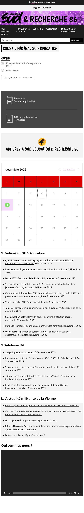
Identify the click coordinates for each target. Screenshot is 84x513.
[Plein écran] (79, 493)
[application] (42, 473)
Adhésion (38, 29)
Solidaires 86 (14, 345)
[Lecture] (4, 493)
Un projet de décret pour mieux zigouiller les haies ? (31, 420)
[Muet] (75, 493)
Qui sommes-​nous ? (5, 31)
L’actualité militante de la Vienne (30, 398)
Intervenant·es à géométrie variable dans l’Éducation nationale (36, 269)
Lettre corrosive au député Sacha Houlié (25, 435)
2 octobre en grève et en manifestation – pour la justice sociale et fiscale (41, 367)
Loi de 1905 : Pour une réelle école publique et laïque (31, 278)
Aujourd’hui (69, 169)
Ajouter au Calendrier (16, 78)
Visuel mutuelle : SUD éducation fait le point (27, 302)
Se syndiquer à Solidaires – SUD (21, 352)
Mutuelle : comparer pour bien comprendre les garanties (33, 325)
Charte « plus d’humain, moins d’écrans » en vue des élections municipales (42, 405)
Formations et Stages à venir (68, 30)
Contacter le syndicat (23, 30)
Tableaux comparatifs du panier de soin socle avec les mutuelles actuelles (41, 307)
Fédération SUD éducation (24, 253)
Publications (52, 29)
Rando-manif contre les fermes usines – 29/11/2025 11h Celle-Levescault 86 (42, 358)
